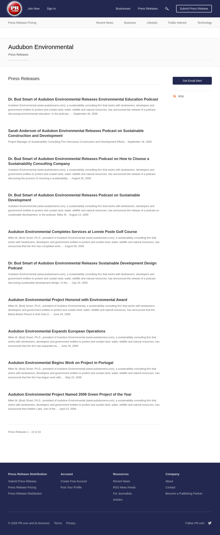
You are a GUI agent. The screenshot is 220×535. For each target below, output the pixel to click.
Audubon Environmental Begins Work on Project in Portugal (60, 363)
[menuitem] (167, 8)
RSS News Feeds (124, 487)
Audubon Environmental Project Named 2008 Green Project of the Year (70, 394)
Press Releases (18, 54)
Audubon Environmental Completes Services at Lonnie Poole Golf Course (72, 232)
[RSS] (175, 96)
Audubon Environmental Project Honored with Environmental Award (67, 300)
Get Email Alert (192, 80)
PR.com (23, 523)
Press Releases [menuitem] (148, 8)
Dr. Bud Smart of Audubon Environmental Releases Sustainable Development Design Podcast (82, 265)
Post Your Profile (71, 487)
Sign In (51, 8)
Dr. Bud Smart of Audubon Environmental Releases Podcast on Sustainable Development (74, 197)
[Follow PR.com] (208, 523)
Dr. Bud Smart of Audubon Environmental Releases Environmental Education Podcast (83, 99)
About (169, 481)
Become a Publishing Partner (184, 493)
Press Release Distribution (25, 493)
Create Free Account (74, 481)
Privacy (70, 523)
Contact (170, 487)
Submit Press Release (194, 8)
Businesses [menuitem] (123, 8)
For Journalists (122, 493)
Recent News (121, 481)
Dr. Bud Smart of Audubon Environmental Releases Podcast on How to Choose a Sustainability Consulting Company (78, 161)
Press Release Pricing (22, 487)
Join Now (34, 8)
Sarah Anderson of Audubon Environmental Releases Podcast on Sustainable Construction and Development (76, 133)
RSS (181, 96)
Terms (58, 523)
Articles (118, 499)
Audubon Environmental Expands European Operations (56, 331)
